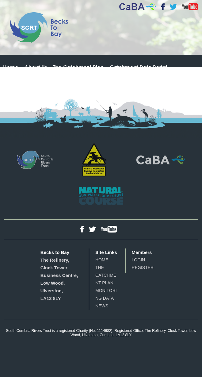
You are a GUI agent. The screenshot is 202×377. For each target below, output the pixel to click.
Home (10, 67)
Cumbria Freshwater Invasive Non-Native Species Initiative (95, 160)
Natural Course (101, 196)
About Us (36, 67)
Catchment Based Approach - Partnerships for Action (160, 159)
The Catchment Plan (78, 67)
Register (143, 267)
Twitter (173, 7)
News (101, 305)
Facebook (163, 6)
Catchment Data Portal (138, 67)
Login (138, 259)
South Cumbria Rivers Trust (35, 160)
